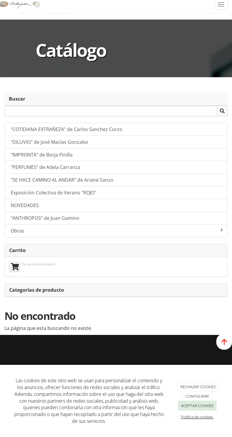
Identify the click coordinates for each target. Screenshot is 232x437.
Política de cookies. (197, 417)
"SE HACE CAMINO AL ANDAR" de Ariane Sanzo (62, 180)
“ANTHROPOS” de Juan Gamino (45, 218)
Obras (117, 231)
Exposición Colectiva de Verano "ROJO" (53, 192)
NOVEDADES (25, 205)
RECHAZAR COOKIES (198, 386)
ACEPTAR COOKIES (197, 405)
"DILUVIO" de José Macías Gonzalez (49, 142)
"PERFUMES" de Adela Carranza (45, 167)
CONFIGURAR (197, 396)
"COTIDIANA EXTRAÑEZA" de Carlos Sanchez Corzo (66, 129)
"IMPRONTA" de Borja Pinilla (42, 154)
